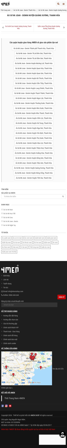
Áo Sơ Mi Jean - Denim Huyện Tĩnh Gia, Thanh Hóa (33, 178)
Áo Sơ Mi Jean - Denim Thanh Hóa (24, 10)
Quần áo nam (45, 247)
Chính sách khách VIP (11, 328)
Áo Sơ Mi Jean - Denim (10, 221)
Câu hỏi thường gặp (10, 324)
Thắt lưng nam (34, 247)
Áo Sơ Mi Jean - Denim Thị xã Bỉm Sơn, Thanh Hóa (33, 53)
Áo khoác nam (27, 242)
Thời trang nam (5, 10)
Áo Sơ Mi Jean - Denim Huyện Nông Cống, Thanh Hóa (34, 173)
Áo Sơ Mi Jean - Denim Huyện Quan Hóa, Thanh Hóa (33, 68)
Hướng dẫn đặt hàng (10, 316)
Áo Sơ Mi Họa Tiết (9, 213)
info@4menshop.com (15, 291)
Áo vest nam (28, 238)
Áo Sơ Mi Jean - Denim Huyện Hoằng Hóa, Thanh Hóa (34, 153)
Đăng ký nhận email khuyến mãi (29, 303)
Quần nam (47, 242)
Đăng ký (61, 297)
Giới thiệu (6, 276)
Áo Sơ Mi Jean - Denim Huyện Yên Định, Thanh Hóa (34, 133)
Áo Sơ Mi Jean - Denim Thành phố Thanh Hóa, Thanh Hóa (34, 48)
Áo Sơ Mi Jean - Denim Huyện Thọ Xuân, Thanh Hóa (33, 138)
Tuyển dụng (7, 284)
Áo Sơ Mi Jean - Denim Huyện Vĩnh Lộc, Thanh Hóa (34, 118)
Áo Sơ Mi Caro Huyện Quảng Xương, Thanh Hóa (18, 27)
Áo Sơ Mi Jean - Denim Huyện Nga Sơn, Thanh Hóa (34, 128)
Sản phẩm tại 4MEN (33, 195)
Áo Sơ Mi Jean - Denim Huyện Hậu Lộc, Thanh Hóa (34, 143)
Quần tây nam (6, 242)
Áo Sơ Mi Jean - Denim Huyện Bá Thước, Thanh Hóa (33, 78)
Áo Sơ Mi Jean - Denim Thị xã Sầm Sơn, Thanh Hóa (34, 58)
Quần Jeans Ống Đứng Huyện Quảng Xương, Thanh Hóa (49, 27)
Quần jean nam (51, 238)
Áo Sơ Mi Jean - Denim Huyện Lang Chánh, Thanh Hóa (34, 88)
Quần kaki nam (39, 238)
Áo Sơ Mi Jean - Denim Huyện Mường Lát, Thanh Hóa (33, 63)
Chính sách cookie (9, 343)
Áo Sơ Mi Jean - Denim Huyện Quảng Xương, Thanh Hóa (33, 168)
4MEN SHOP (35, 415)
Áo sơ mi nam (17, 238)
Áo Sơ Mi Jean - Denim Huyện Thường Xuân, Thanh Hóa (33, 103)
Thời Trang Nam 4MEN (14, 398)
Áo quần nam (6, 238)
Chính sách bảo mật (10, 339)
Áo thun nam (6, 247)
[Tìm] (63, 196)
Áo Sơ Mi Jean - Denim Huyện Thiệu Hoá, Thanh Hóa (33, 148)
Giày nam (16, 247)
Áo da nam (16, 242)
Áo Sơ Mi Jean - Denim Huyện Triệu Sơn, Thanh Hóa (34, 163)
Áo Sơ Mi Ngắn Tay (9, 225)
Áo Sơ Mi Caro (8, 217)
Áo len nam (37, 242)
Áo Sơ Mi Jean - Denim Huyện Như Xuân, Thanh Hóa (33, 108)
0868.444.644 (14, 295)
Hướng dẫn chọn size (10, 320)
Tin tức (5, 288)
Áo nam (55, 242)
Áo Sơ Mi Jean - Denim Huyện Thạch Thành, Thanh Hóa (33, 93)
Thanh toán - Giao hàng (11, 331)
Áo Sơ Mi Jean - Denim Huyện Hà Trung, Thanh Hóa (34, 123)
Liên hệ (6, 280)
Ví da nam (24, 247)
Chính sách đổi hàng (10, 335)
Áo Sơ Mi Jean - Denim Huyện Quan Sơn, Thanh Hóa (33, 73)
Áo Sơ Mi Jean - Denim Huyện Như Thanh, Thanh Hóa (34, 113)
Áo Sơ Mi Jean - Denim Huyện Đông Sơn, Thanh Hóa (33, 158)
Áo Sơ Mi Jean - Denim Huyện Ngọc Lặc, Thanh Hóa (34, 98)
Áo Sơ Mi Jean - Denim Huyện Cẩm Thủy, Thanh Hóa (33, 83)
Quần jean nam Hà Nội (9, 252)
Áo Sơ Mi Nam (8, 210)
